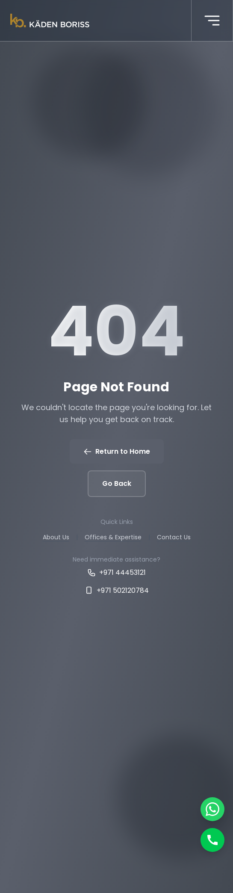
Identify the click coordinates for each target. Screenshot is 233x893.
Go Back (116, 483)
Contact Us (174, 537)
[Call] (212, 840)
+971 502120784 (117, 590)
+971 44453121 (116, 572)
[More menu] (212, 20)
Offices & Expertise (113, 537)
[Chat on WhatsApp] (212, 809)
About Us (56, 537)
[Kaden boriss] (49, 20)
